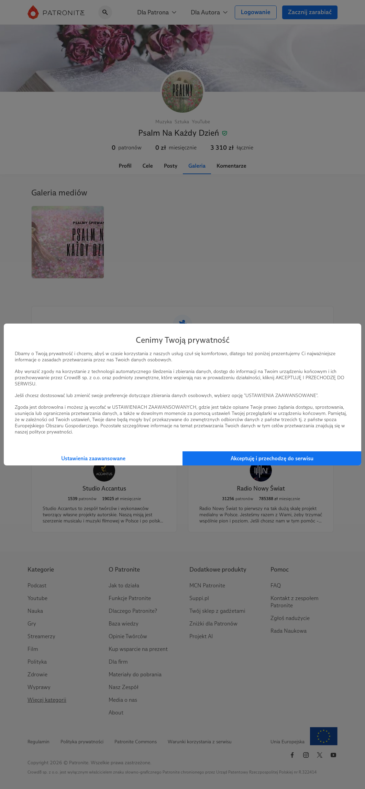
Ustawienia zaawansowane (93, 458)
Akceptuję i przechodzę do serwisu (272, 458)
